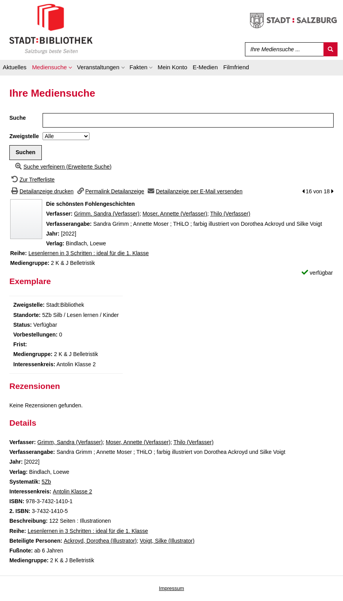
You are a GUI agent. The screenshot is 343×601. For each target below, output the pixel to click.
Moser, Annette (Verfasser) (175, 214)
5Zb (46, 482)
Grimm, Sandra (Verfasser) (106, 214)
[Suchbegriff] (282, 49)
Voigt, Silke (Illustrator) (167, 541)
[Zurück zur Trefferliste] (32, 179)
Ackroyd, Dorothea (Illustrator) (100, 541)
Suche (17, 118)
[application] (52, 68)
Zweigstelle (24, 136)
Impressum (171, 588)
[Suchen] (330, 49)
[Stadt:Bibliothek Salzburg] (51, 28)
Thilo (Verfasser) (230, 214)
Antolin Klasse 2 (72, 491)
